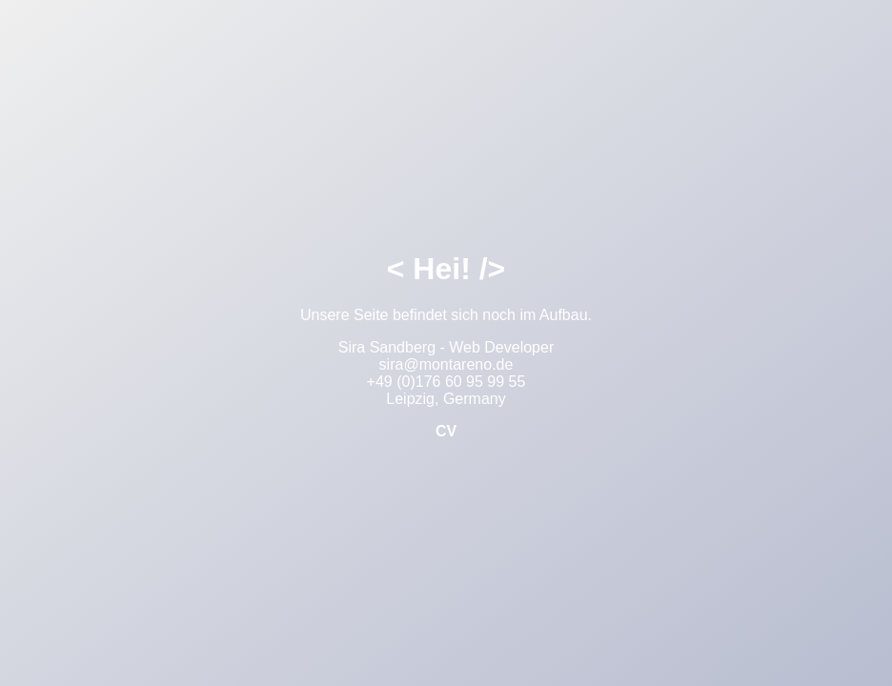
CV (446, 431)
